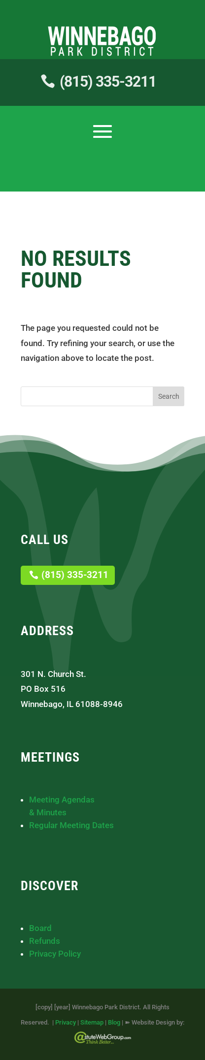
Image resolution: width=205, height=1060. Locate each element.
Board (40, 928)
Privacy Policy (55, 954)
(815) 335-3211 (108, 81)
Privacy (65, 1022)
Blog (114, 1022)
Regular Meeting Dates (71, 825)
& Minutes (48, 812)
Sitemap (91, 1022)
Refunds (44, 941)
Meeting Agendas (62, 799)
